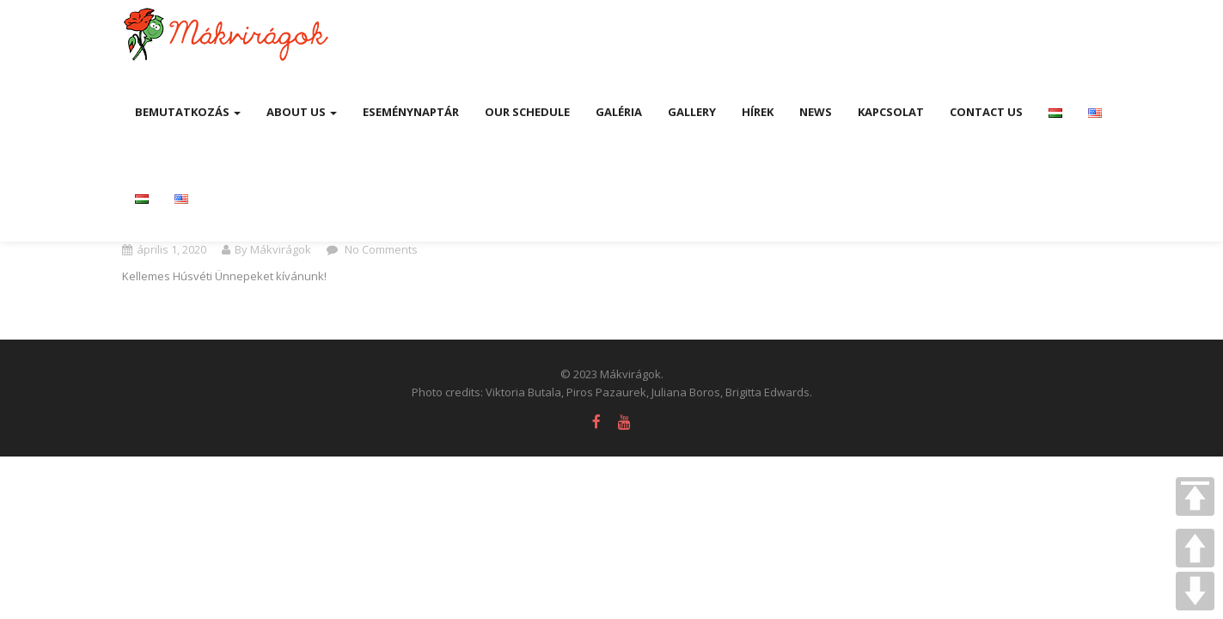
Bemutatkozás (188, 112)
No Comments (380, 249)
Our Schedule (527, 112)
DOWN (1195, 591)
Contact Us (986, 112)
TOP (1195, 496)
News (815, 112)
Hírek (758, 112)
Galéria (619, 112)
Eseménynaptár (411, 112)
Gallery (692, 112)
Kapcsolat (891, 112)
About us (301, 112)
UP (1195, 548)
